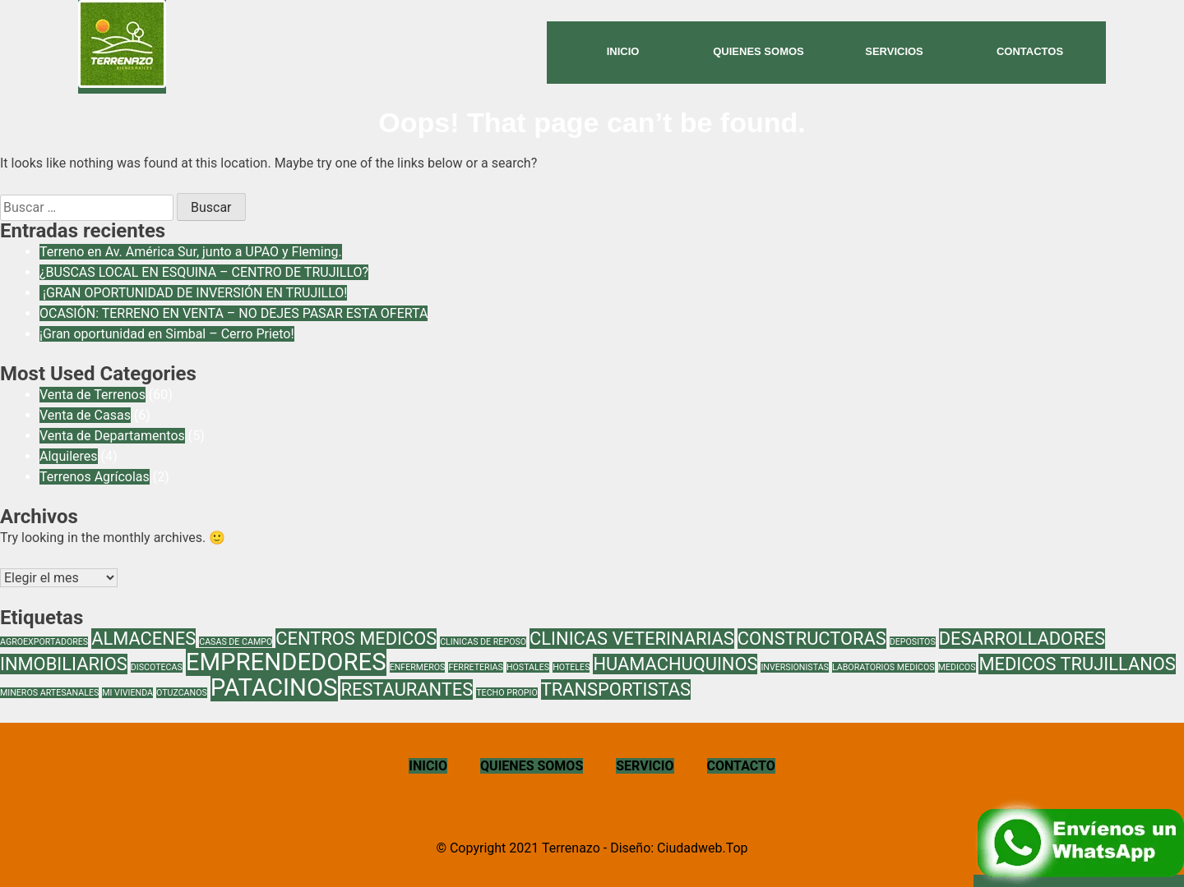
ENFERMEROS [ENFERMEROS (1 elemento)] (418, 667)
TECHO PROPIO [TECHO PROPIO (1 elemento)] (507, 692)
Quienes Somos (758, 51)
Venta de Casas (85, 415)
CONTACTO (741, 766)
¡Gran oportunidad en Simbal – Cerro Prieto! (166, 334)
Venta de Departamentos (112, 436)
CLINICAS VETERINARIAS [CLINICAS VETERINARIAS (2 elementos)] (632, 638)
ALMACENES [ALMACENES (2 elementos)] (143, 638)
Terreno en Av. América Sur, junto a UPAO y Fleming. (190, 252)
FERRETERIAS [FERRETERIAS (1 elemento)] (475, 667)
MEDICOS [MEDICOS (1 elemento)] (957, 667)
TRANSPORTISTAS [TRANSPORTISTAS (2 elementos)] (616, 689)
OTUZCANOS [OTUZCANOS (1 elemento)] (181, 692)
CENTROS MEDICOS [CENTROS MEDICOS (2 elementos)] (356, 638)
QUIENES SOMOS (531, 766)
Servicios (894, 51)
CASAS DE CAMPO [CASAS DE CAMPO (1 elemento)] (235, 642)
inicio (623, 51)
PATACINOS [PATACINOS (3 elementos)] (274, 687)
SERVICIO (644, 766)
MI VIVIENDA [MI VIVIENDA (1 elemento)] (127, 692)
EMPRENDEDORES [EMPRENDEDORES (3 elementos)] (286, 662)
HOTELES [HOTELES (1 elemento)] (571, 667)
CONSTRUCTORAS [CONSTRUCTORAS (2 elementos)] (812, 638)
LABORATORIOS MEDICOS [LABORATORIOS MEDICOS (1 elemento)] (883, 667)
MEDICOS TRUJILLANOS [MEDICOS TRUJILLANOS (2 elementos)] (1076, 664)
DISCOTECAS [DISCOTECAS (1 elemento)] (157, 667)
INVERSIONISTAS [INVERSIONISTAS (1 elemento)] (795, 667)
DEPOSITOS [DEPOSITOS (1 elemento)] (913, 642)
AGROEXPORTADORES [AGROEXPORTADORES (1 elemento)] (44, 642)
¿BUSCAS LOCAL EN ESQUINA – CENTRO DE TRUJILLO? (203, 272)
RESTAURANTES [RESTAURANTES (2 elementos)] (406, 689)
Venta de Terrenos (92, 394)
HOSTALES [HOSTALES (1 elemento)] (527, 667)
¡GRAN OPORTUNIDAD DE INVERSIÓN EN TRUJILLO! (193, 293)
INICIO (428, 766)
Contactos (1030, 51)
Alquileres (68, 456)
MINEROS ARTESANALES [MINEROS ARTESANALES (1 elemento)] (49, 692)
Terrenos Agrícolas (94, 477)
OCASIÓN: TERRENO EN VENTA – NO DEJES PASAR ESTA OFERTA (233, 313)
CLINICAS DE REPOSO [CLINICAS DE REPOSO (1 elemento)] (483, 642)
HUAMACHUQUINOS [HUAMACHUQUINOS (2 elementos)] (675, 664)
